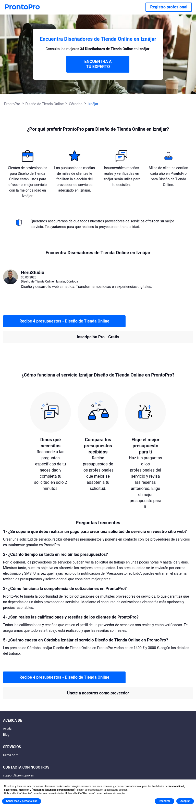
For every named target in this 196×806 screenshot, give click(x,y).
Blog (6, 734)
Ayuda (7, 728)
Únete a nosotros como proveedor (98, 693)
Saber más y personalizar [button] (21, 801)
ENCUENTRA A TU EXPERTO (98, 64)
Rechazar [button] (164, 801)
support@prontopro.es (18, 775)
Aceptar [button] (185, 801)
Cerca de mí (11, 755)
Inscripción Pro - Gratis (98, 336)
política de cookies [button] (116, 789)
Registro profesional (168, 7)
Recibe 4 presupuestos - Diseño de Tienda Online (64, 321)
